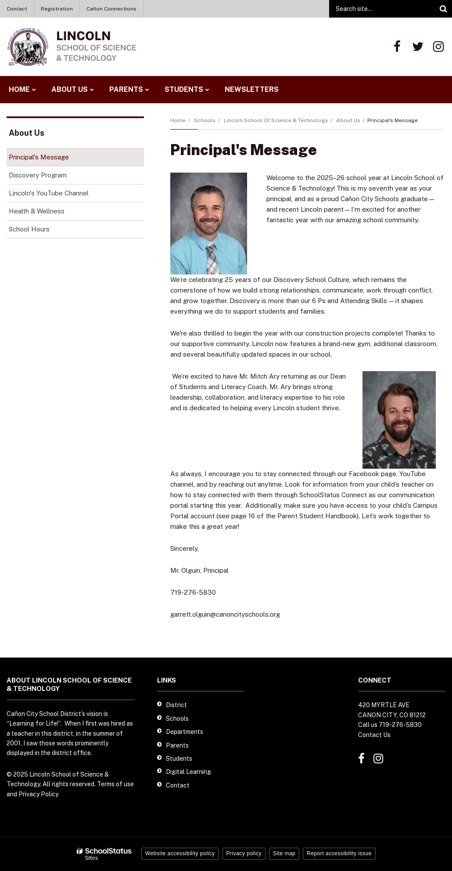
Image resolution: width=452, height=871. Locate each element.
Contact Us (374, 734)
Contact (17, 9)
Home (178, 120)
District (176, 704)
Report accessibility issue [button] (339, 853)
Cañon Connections (111, 9)
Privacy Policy (38, 794)
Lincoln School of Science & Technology (276, 120)
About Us (348, 120)
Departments (184, 731)
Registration (57, 9)
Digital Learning (188, 771)
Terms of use (115, 784)
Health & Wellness (37, 211)
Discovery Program (38, 175)
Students (179, 758)
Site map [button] (284, 853)
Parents (177, 745)
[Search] (443, 9)
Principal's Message (39, 157)
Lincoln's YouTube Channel (61, 195)
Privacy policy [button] (244, 853)
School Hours (41, 231)
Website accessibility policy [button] (180, 853)
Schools (204, 120)
